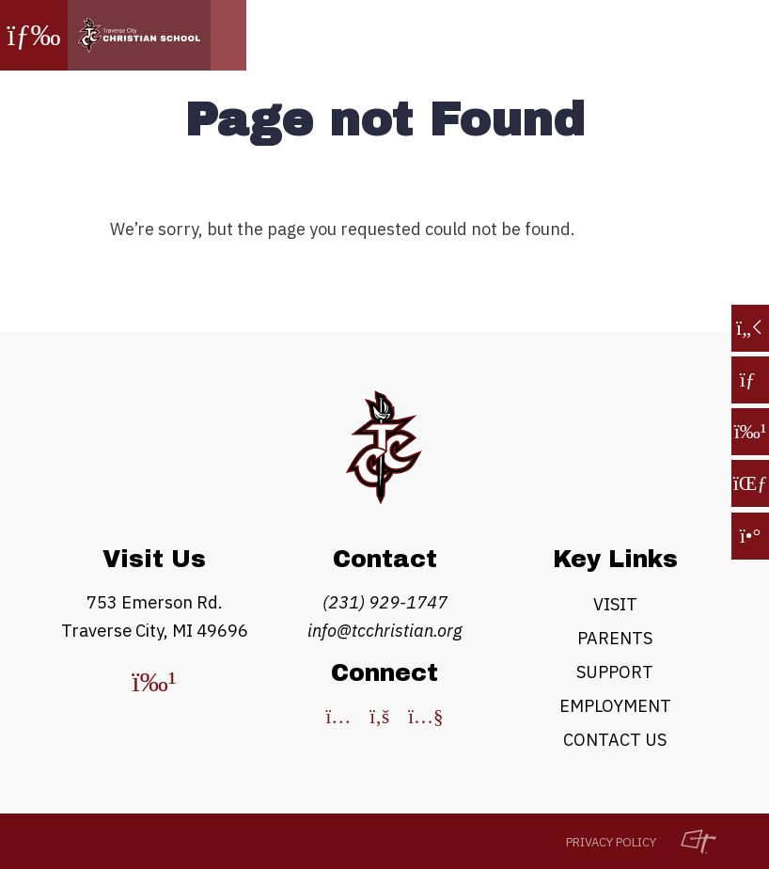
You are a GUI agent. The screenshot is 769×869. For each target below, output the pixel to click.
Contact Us (615, 739)
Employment (615, 706)
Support (614, 672)
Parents (614, 638)
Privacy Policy (611, 842)
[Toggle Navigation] (34, 35)
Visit (615, 604)
